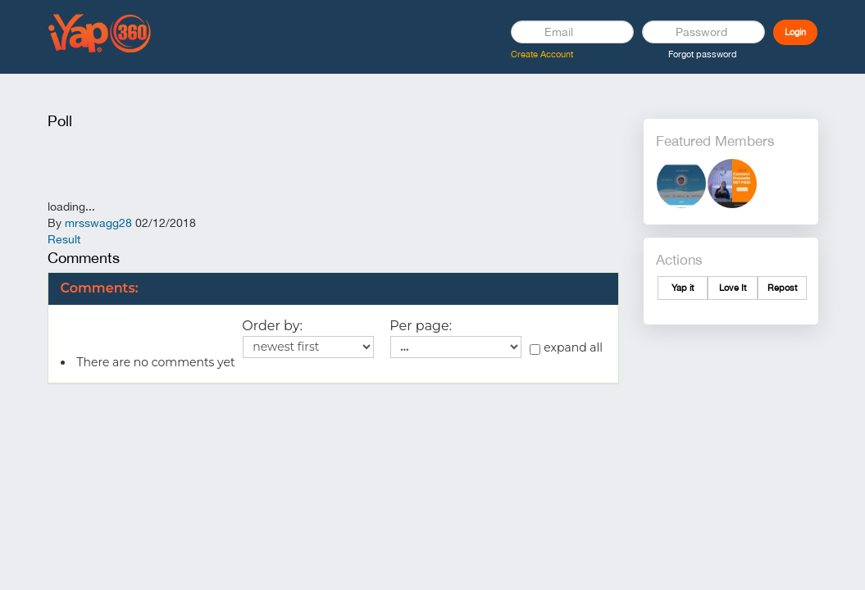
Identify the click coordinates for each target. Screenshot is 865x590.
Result (64, 239)
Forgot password (702, 54)
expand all (566, 347)
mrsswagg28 (98, 222)
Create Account (542, 54)
